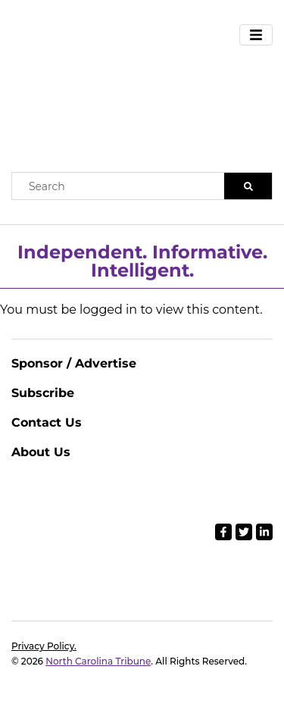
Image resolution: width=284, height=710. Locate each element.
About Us (40, 452)
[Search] (248, 186)
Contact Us (46, 422)
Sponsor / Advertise (73, 363)
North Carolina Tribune (98, 661)
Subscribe (42, 393)
